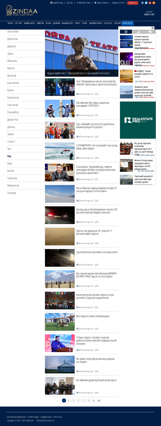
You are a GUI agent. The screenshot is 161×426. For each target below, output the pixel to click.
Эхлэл (10, 23)
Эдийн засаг (29, 23)
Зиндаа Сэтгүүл (118, 2)
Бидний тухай (46, 416)
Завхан (10, 134)
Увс (9, 156)
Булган (10, 90)
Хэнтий (10, 171)
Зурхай (117, 23)
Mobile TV (133, 2)
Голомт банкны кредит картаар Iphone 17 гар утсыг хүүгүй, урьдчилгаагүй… (137, 42)
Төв (9, 149)
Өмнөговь (12, 61)
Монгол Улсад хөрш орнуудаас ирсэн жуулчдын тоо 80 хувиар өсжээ (137, 164)
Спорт (77, 23)
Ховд (9, 163)
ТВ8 (70, 2)
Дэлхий (56, 23)
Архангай (11, 75)
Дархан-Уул (12, 119)
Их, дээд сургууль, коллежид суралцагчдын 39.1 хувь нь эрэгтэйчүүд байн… (137, 149)
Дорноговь (12, 39)
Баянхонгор (13, 97)
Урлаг (84, 23)
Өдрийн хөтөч (95, 23)
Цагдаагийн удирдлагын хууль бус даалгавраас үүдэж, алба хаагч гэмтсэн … (137, 59)
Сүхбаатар (12, 178)
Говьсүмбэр (13, 112)
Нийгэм (40, 23)
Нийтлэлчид (56, 2)
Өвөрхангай (13, 185)
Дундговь (11, 46)
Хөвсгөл (11, 68)
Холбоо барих (33, 416)
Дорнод (11, 127)
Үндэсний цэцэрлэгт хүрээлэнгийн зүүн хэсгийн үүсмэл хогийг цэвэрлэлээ (137, 180)
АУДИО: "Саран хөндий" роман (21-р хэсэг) (137, 74)
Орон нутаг (127, 23)
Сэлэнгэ (11, 141)
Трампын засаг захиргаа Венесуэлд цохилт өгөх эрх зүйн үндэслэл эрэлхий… (137, 91)
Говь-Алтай (12, 105)
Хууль (48, 23)
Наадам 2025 (67, 23)
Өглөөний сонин (84, 2)
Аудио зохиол (101, 2)
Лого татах (58, 416)
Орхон (10, 53)
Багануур (11, 193)
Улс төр (18, 23)
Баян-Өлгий (13, 83)
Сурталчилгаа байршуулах (16, 416)
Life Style (108, 23)
